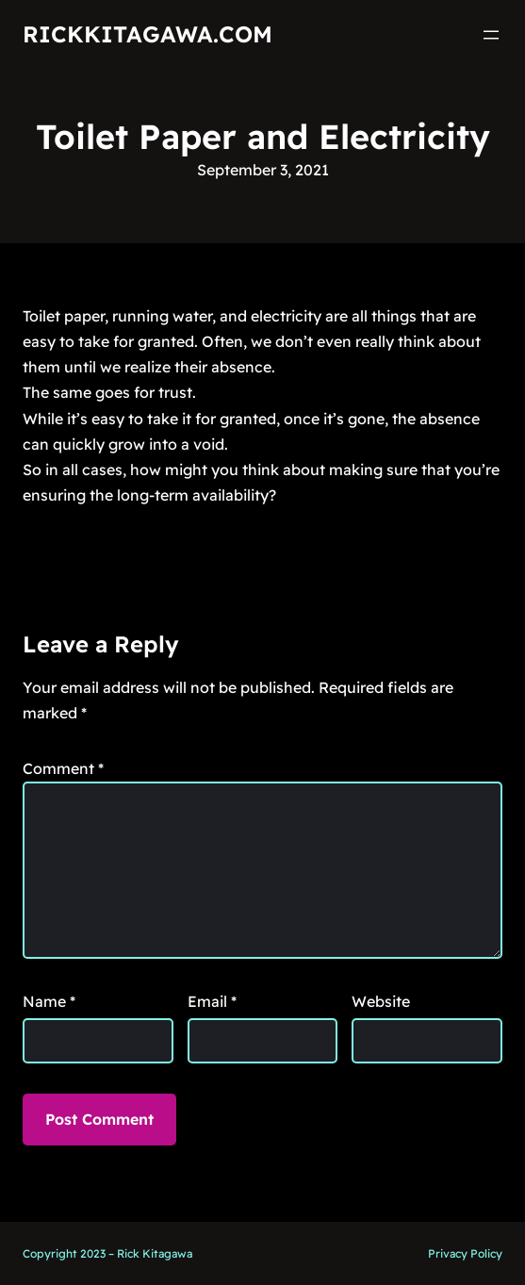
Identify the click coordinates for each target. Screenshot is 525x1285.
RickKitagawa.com (147, 34)
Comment (63, 768)
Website (381, 1001)
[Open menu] (491, 35)
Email (212, 1001)
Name (49, 1001)
